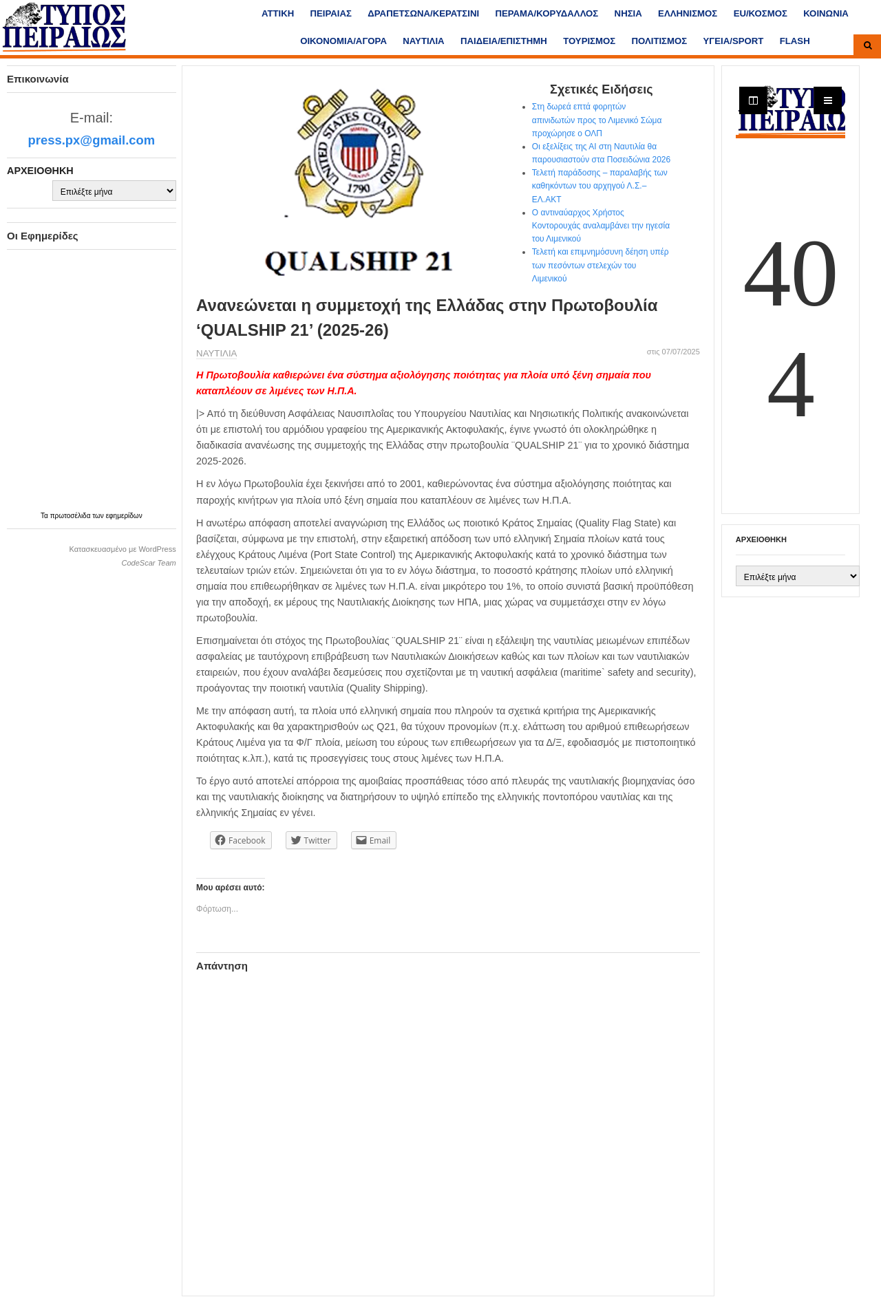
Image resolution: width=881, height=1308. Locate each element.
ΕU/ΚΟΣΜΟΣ (760, 13)
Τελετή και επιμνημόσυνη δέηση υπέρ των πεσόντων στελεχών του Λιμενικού (600, 265)
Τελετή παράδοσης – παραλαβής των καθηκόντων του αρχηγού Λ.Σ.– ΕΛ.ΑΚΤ (600, 186)
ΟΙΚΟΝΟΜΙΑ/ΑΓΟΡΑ (343, 41)
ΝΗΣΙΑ (628, 13)
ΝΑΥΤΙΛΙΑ (423, 41)
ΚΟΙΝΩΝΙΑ (826, 13)
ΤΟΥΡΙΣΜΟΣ (589, 41)
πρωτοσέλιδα (71, 515)
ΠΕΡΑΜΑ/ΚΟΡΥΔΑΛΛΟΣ (546, 13)
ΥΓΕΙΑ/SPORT (733, 41)
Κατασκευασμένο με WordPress (122, 549)
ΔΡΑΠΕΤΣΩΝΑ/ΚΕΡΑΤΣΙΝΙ (423, 13)
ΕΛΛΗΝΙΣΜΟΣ (687, 13)
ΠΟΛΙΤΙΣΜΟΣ (660, 41)
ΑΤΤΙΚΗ (278, 13)
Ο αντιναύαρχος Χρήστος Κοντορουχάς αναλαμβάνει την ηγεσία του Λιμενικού (601, 226)
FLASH (795, 41)
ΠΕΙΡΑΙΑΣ (331, 13)
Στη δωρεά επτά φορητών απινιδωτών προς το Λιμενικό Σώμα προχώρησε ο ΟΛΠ (597, 120)
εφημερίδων (124, 515)
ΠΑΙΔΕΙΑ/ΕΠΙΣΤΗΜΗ (503, 41)
